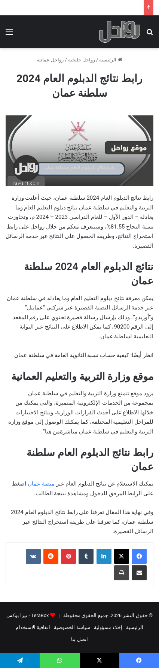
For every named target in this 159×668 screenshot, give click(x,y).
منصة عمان (41, 483)
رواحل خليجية (81, 60)
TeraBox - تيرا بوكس (27, 615)
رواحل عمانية (50, 60)
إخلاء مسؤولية (108, 627)
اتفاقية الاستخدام (33, 627)
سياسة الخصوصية (72, 627)
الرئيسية (110, 60)
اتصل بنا (79, 639)
